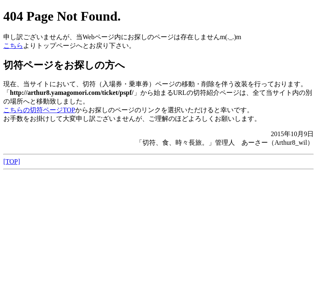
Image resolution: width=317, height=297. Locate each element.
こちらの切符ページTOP (39, 109)
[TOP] (11, 161)
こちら (13, 45)
